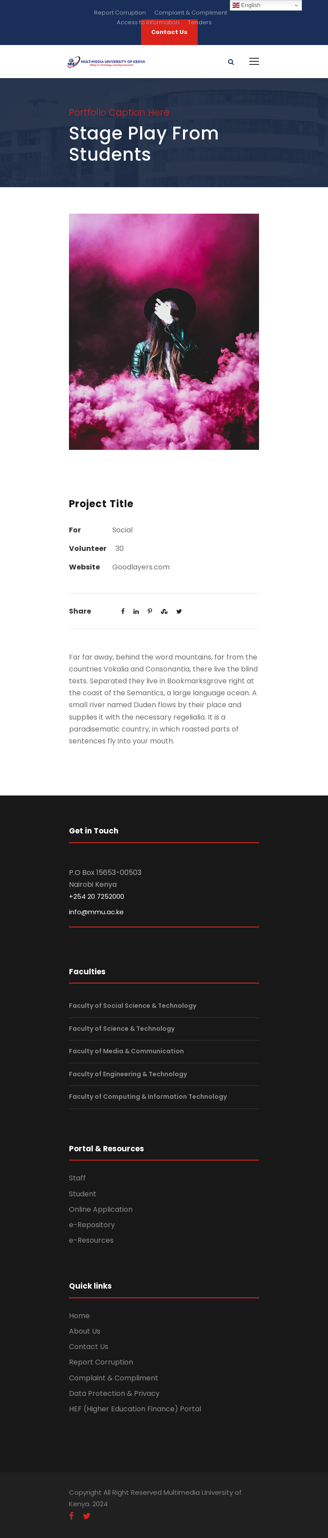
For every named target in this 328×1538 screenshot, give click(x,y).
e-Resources (91, 1240)
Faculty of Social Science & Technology (132, 1005)
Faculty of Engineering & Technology (128, 1074)
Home (79, 1316)
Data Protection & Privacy (114, 1393)
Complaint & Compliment (190, 12)
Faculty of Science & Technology (122, 1028)
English (246, 5)
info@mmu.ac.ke (96, 911)
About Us (84, 1331)
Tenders (200, 22)
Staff (77, 1178)
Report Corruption (120, 12)
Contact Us (88, 1347)
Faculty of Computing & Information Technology (148, 1097)
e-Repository (92, 1225)
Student (82, 1194)
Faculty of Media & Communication (126, 1051)
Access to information (148, 22)
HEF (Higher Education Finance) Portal (135, 1409)
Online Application (101, 1209)
